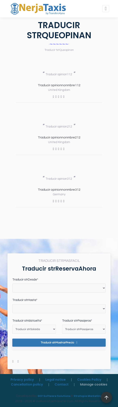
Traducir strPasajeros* (77, 320)
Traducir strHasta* (24, 300)
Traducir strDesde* (25, 279)
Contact (61, 384)
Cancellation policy (27, 384)
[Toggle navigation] (105, 8)
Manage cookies (93, 384)
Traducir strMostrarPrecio (59, 342)
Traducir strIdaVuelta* (27, 320)
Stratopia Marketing (88, 396)
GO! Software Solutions (54, 396)
